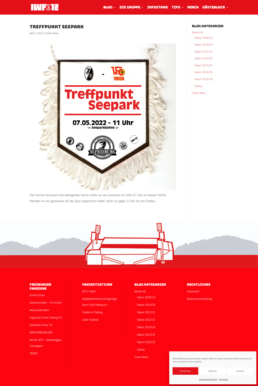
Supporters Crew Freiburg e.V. (46, 317)
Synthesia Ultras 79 (41, 325)
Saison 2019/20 (203, 44)
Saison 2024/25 (203, 72)
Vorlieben (240, 371)
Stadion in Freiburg (92, 312)
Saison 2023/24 (203, 65)
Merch (193, 7)
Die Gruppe (130, 7)
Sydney (198, 86)
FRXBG (33, 353)
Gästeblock (213, 7)
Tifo (176, 7)
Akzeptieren (185, 371)
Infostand (157, 7)
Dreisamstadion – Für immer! (46, 302)
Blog (108, 7)
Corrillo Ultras (37, 295)
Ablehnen (212, 371)
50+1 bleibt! (89, 291)
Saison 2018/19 (203, 38)
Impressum (223, 379)
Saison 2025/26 (203, 79)
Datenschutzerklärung (208, 379)
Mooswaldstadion (39, 310)
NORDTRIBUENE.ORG (41, 332)
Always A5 (197, 32)
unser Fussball (90, 320)
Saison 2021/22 (203, 51)
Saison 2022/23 (203, 58)
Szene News (52, 33)
